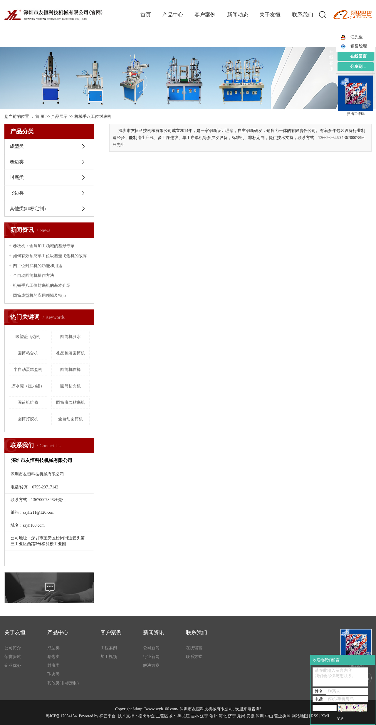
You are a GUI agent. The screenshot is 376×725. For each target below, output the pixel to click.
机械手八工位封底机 (92, 116)
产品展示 (59, 116)
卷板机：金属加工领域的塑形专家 (44, 246)
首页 (145, 15)
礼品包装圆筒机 (70, 353)
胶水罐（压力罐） (27, 386)
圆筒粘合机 (28, 353)
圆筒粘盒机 (70, 386)
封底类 (17, 177)
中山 (269, 716)
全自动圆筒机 (70, 419)
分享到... (358, 66)
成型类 (17, 146)
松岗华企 (146, 716)
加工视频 (108, 656)
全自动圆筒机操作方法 (33, 275)
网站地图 (300, 716)
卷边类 (17, 161)
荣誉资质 (12, 656)
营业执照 (282, 716)
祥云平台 (107, 716)
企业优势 (12, 665)
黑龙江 (183, 716)
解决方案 (151, 665)
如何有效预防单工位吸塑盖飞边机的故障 (50, 256)
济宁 (232, 716)
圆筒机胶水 (70, 336)
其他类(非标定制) (28, 208)
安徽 (250, 716)
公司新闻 (151, 648)
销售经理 (354, 46)
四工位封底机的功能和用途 (37, 266)
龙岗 (241, 716)
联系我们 (302, 15)
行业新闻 (151, 656)
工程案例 (108, 648)
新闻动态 (237, 15)
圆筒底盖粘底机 (70, 402)
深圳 (260, 716)
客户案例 (205, 15)
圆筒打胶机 (28, 419)
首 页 (40, 116)
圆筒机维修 (28, 402)
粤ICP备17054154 (61, 716)
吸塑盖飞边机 (28, 336)
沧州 (213, 716)
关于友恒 (270, 15)
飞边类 (17, 192)
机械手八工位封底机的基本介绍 (41, 285)
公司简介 (12, 648)
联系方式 (194, 656)
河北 (223, 716)
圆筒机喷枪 (70, 369)
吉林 (195, 716)
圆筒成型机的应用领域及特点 (39, 295)
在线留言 (194, 648)
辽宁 (204, 716)
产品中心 (172, 15)
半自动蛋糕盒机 (28, 369)
